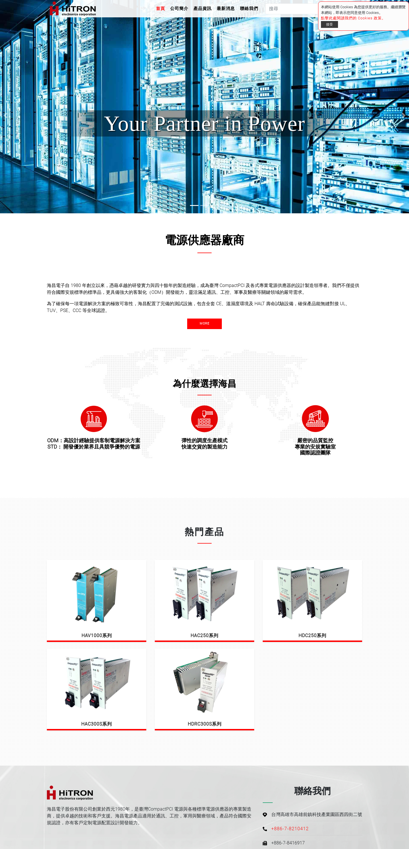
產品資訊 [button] (202, 8)
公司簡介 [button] (179, 8)
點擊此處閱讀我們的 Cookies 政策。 (353, 18)
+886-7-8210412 (290, 828)
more (204, 323)
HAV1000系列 (97, 635)
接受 (329, 24)
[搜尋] (298, 8)
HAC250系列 (204, 635)
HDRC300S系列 (205, 724)
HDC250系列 (312, 635)
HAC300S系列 (96, 724)
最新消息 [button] (226, 8)
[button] (5, 115)
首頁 (161, 8)
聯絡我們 (249, 8)
